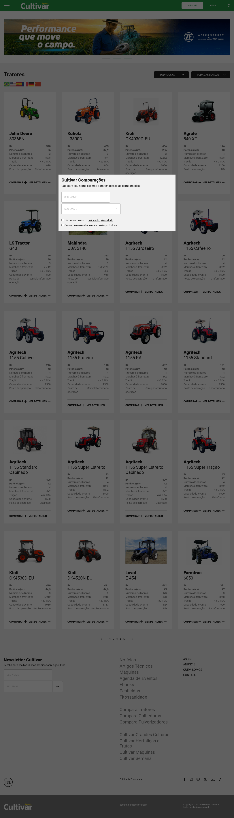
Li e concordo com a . (89, 220)
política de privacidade (100, 220)
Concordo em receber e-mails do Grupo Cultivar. (91, 225)
